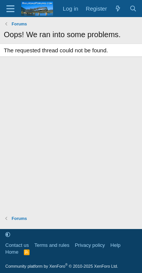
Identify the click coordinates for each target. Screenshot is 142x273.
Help (116, 245)
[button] (8, 234)
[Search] (133, 9)
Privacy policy (90, 245)
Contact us (17, 245)
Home (12, 252)
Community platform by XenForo (61, 266)
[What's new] (118, 9)
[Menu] (10, 8)
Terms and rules (51, 245)
